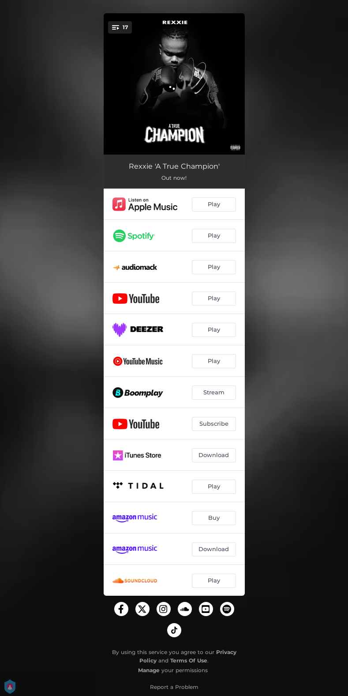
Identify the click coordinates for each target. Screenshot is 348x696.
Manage (149, 670)
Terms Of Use (188, 660)
